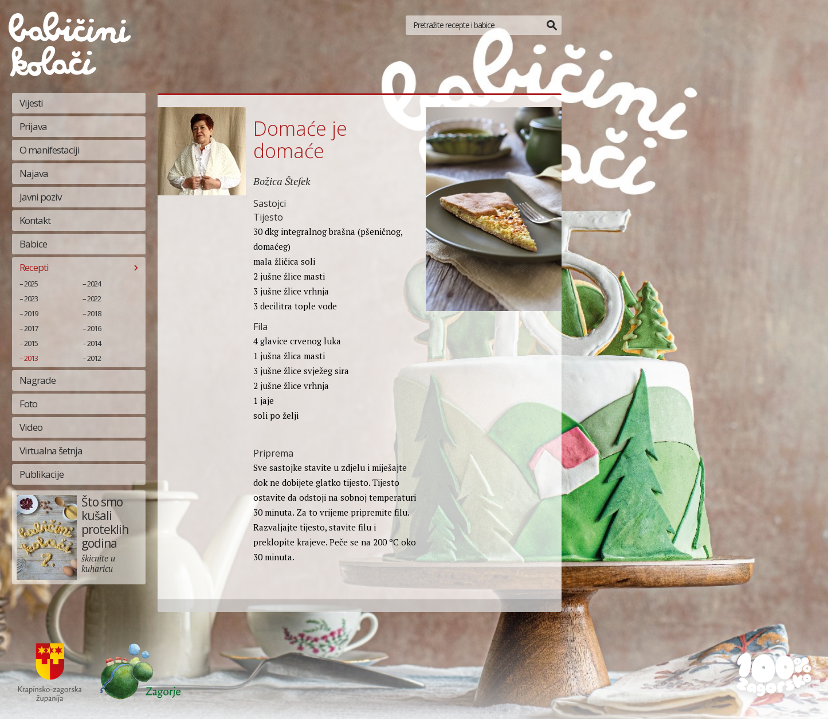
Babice (33, 243)
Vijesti (31, 102)
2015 (31, 343)
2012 (94, 358)
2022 (94, 298)
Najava (33, 173)
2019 (31, 313)
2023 (31, 298)
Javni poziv (40, 196)
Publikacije (41, 474)
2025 (31, 283)
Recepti (34, 267)
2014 (94, 343)
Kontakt (34, 220)
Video (30, 427)
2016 (94, 328)
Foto (28, 403)
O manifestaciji (49, 149)
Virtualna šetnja (51, 450)
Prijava (33, 126)
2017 (31, 328)
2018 (94, 313)
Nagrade (37, 380)
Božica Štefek (282, 181)
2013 (31, 358)
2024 (94, 283)
